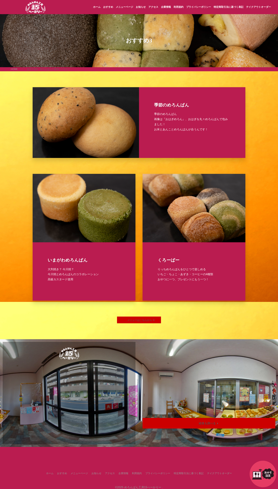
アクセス (153, 6)
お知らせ (141, 6)
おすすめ (108, 6)
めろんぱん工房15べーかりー (143, 487)
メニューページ (124, 6)
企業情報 (166, 6)
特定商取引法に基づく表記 (228, 6)
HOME (14, 69)
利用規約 (179, 6)
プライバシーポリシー (198, 6)
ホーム (97, 6)
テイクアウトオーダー (258, 6)
